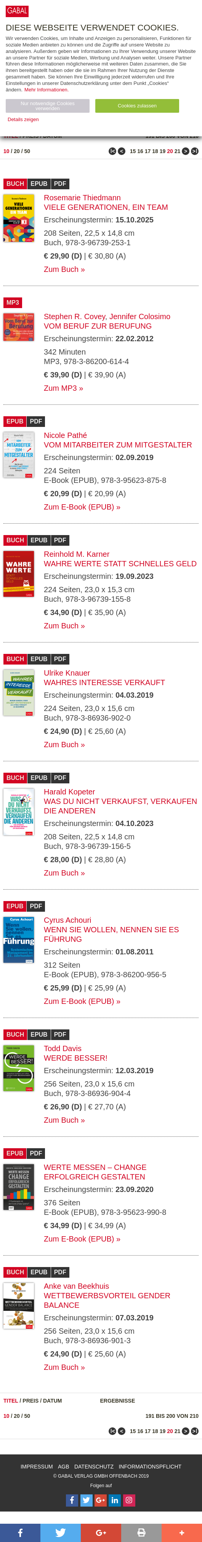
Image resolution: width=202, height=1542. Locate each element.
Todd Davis (63, 1048)
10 (6, 151)
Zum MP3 (60, 388)
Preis (30, 1401)
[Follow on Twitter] (86, 1500)
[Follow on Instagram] (129, 1500)
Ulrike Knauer (67, 673)
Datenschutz (94, 1467)
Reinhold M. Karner (76, 554)
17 (148, 151)
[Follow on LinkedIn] (115, 1500)
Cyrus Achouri (67, 920)
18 (155, 151)
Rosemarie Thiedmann (82, 197)
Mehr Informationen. (46, 90)
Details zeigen (23, 119)
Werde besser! (75, 1058)
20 (17, 151)
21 (178, 151)
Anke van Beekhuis (76, 1286)
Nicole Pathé (65, 435)
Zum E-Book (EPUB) (79, 507)
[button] (20, 1533)
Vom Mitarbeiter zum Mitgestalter (118, 445)
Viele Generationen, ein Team (106, 207)
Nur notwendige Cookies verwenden (48, 106)
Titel (10, 1401)
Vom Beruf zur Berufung (98, 326)
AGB (63, 1467)
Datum (52, 1401)
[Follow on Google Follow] (101, 1500)
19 (163, 151)
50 (27, 151)
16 (140, 151)
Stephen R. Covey (74, 316)
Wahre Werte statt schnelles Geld (120, 563)
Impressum (37, 1467)
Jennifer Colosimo (139, 316)
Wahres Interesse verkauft (104, 682)
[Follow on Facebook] (72, 1500)
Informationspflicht (150, 1467)
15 (133, 151)
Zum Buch (61, 269)
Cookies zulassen (137, 106)
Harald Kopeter (69, 792)
